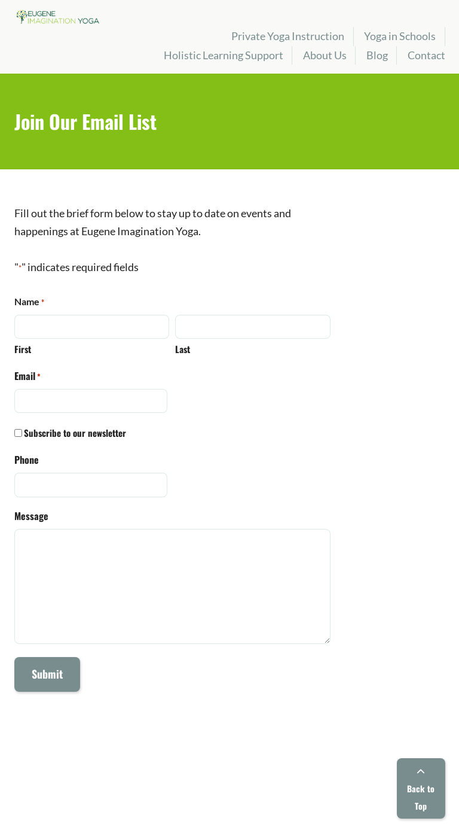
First (22, 348)
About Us (325, 55)
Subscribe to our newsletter (75, 432)
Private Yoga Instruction (287, 35)
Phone (26, 459)
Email (27, 376)
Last (182, 348)
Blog (377, 55)
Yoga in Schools (400, 35)
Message (31, 516)
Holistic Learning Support (223, 55)
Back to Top (420, 790)
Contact (426, 55)
